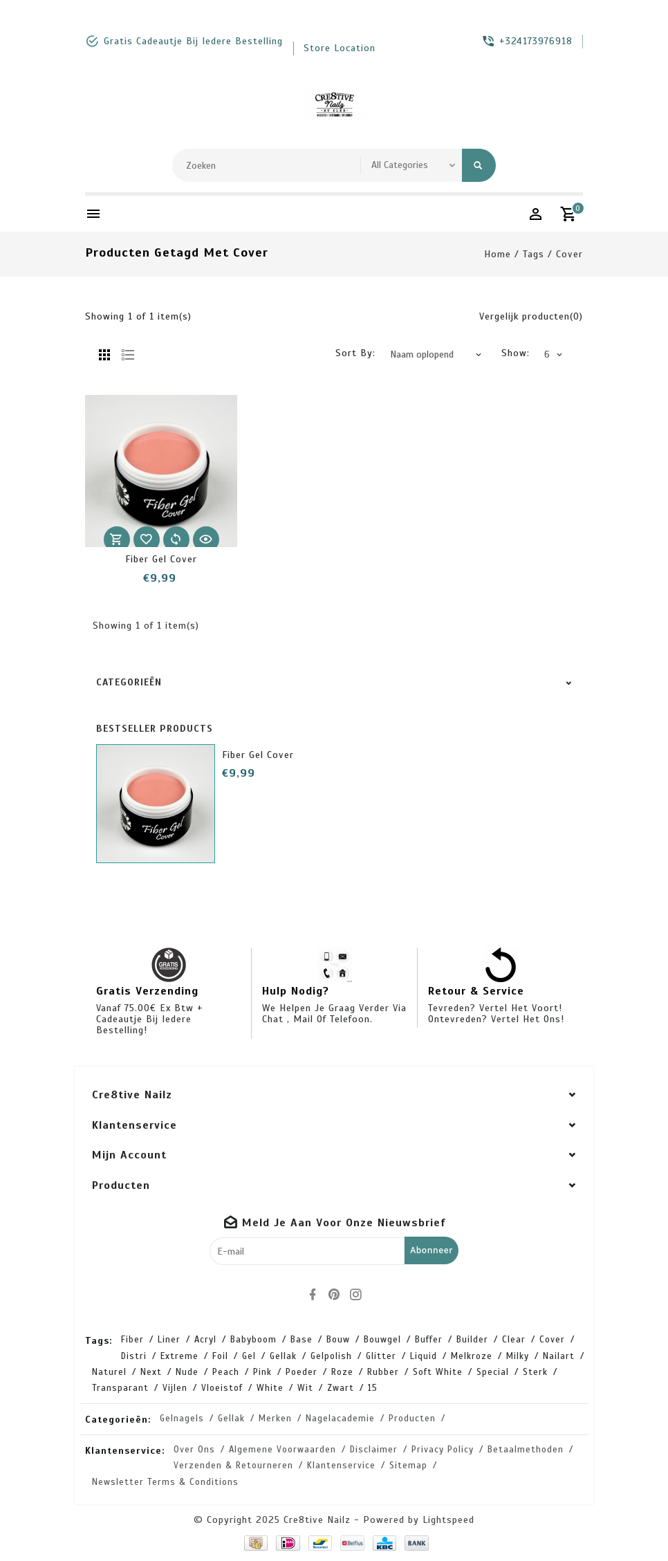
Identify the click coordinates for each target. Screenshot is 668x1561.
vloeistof (222, 1388)
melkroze (471, 1356)
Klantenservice (341, 1465)
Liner (169, 1339)
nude (187, 1372)
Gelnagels (182, 1418)
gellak (283, 1356)
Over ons (194, 1449)
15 (373, 1388)
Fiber (132, 1339)
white (270, 1388)
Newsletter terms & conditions (165, 1482)
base (301, 1339)
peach (225, 1372)
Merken (275, 1418)
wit (305, 1388)
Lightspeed (448, 1520)
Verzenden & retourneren (233, 1465)
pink (262, 1372)
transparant (120, 1388)
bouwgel (382, 1339)
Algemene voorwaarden (282, 1449)
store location (339, 48)
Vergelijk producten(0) (531, 316)
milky (517, 1356)
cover (569, 254)
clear (514, 1339)
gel (249, 1356)
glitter (381, 1356)
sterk (535, 1372)
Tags (533, 254)
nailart (559, 1356)
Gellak (231, 1418)
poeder (301, 1372)
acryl (205, 1339)
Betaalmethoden (526, 1449)
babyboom (253, 1339)
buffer (429, 1339)
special (492, 1372)
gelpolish (331, 1356)
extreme (179, 1356)
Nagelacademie (340, 1418)
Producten (412, 1418)
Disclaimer (374, 1449)
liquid (423, 1356)
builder (472, 1339)
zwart (340, 1388)
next (151, 1372)
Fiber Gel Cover (161, 559)
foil (220, 1356)
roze (342, 1372)
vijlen (175, 1388)
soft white (438, 1372)
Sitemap (408, 1465)
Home (497, 254)
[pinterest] (334, 1295)
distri (134, 1356)
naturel (109, 1372)
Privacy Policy (442, 1449)
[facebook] (313, 1295)
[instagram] (355, 1295)
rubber (383, 1372)
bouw (338, 1339)
